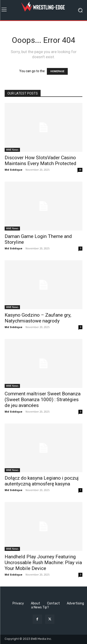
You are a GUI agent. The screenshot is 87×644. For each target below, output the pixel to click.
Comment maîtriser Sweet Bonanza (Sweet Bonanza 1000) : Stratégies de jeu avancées (43, 399)
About (35, 603)
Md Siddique (13, 169)
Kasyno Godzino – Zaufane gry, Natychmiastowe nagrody (38, 318)
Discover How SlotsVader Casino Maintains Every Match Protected (40, 160)
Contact (53, 603)
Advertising (75, 603)
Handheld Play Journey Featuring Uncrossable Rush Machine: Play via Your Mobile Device (43, 562)
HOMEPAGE (57, 71)
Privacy (18, 603)
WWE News (12, 149)
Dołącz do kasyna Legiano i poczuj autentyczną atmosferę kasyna (42, 481)
